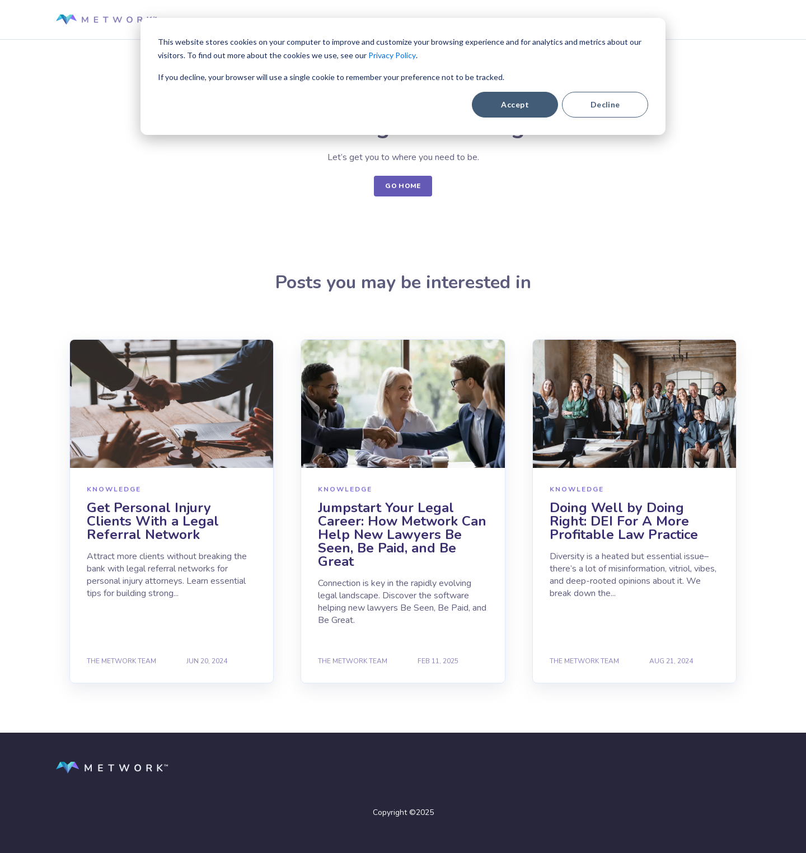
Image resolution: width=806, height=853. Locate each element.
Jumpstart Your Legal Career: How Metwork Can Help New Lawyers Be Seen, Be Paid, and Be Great (402, 534)
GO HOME (403, 185)
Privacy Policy (392, 55)
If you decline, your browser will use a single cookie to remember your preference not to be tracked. (331, 77)
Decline (605, 104)
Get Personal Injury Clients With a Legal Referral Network (153, 521)
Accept (515, 104)
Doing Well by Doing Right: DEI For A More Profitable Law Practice (624, 521)
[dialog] (403, 76)
